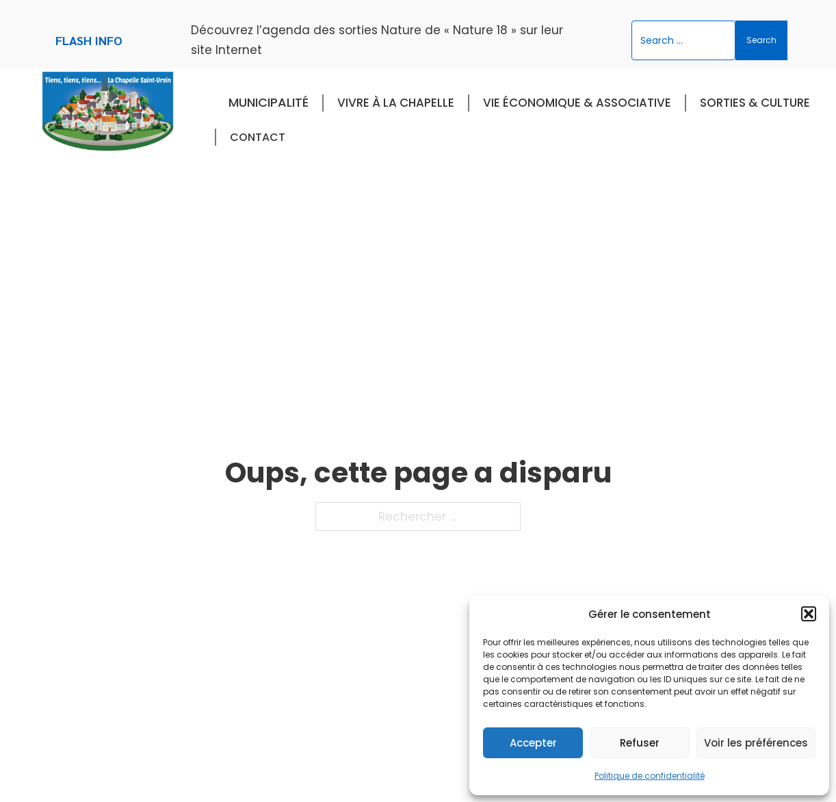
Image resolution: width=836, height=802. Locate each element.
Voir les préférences (756, 743)
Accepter (533, 743)
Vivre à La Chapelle (395, 102)
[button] (808, 614)
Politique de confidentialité (650, 775)
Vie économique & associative (577, 102)
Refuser (639, 743)
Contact (257, 137)
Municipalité (268, 102)
